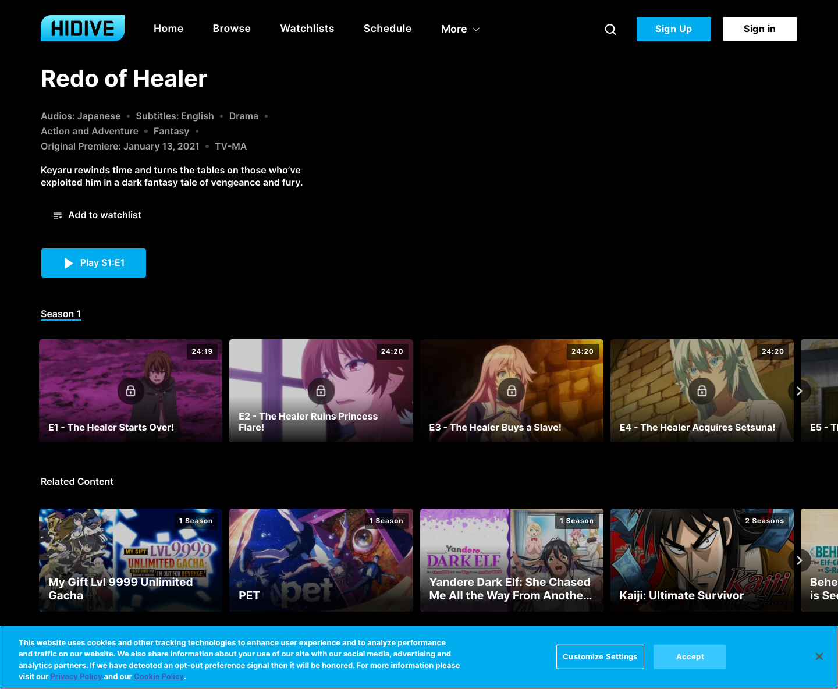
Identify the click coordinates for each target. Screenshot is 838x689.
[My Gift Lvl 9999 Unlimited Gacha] (130, 560)
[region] (419, 657)
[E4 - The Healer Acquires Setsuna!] (702, 390)
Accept (690, 656)
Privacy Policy (76, 676)
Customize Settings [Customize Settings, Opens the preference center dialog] (600, 656)
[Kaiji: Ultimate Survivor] (702, 560)
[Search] (610, 29)
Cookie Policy (159, 676)
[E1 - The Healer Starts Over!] (130, 390)
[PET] (321, 560)
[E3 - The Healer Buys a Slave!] (511, 390)
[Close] (819, 656)
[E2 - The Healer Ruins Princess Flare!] (321, 390)
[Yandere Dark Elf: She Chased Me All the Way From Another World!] (511, 560)
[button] (97, 215)
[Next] (799, 391)
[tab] (61, 314)
